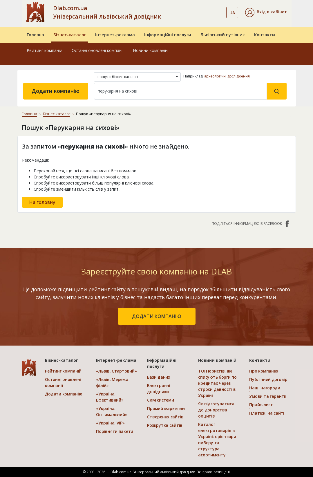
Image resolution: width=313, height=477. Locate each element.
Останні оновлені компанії (98, 50)
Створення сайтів (165, 417)
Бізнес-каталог (69, 34)
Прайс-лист (261, 404)
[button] (266, 12)
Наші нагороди (264, 388)
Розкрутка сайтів (164, 425)
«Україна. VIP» (110, 423)
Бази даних (158, 377)
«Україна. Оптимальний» (111, 411)
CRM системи (160, 400)
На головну (42, 202)
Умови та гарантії (267, 396)
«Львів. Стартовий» (116, 371)
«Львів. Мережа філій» (112, 382)
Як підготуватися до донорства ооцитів (216, 410)
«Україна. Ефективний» (109, 397)
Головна (35, 34)
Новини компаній (150, 50)
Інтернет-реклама (115, 34)
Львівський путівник (222, 34)
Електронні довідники (158, 388)
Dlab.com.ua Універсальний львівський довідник (107, 12)
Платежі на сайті (266, 413)
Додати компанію (55, 90)
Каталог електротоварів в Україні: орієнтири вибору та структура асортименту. (217, 440)
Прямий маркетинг (166, 408)
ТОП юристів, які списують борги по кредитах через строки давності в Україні (217, 383)
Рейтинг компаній (44, 50)
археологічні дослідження (227, 76)
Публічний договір (268, 379)
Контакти (264, 34)
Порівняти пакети (114, 431)
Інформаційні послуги (167, 34)
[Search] (180, 91)
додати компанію (156, 316)
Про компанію (263, 371)
